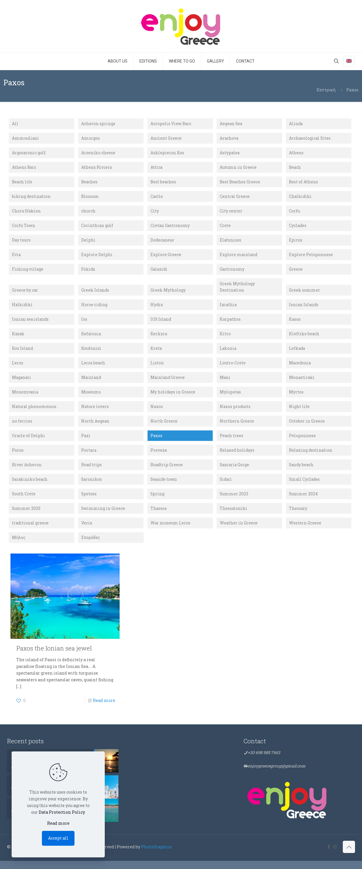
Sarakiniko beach (30, 486)
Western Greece (305, 530)
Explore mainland (239, 257)
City (154, 213)
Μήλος (19, 545)
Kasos (295, 323)
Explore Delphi (97, 257)
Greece (296, 272)
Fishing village (28, 272)
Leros (17, 367)
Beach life (22, 183)
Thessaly (298, 516)
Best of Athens (303, 183)
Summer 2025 (26, 516)
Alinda (296, 124)
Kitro (225, 338)
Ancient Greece (166, 138)
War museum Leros (170, 530)
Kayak (18, 338)
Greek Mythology (168, 293)
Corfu (294, 213)
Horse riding (94, 308)
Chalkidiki (300, 198)
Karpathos (230, 323)
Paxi (86, 442)
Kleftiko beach (304, 338)
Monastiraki (302, 382)
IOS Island (161, 323)
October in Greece (307, 427)
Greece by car (25, 293)
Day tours (21, 242)
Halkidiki (22, 308)
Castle (156, 198)
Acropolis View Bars (171, 124)
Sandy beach (302, 471)
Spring (157, 501)
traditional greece (30, 530)
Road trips (91, 471)
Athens (296, 153)
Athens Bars (24, 168)
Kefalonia (91, 338)
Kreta (156, 353)
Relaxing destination (311, 457)
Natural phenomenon (34, 412)
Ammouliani (25, 138)
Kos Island (22, 353)
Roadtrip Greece (166, 471)
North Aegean (95, 427)
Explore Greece (165, 257)
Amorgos (90, 138)
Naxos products (235, 412)
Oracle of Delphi (28, 442)
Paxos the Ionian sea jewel (54, 656)
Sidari (226, 486)
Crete (225, 227)
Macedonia (300, 367)
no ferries (22, 427)
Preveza (158, 457)
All (15, 124)
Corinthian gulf (97, 227)
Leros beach (93, 367)
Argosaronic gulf (29, 153)
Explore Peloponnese (311, 257)
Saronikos (91, 486)
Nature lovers (95, 412)
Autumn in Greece (238, 168)
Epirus (295, 242)
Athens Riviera (96, 168)
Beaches (89, 183)
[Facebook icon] (328, 855)
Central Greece (235, 198)
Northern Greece (237, 427)
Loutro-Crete (233, 367)
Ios (84, 323)
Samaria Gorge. (235, 471)
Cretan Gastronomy (170, 227)
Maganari (22, 382)
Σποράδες (90, 545)
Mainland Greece (168, 382)
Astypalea (230, 153)
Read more (104, 708)
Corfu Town (23, 227)
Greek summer (304, 293)
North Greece (164, 427)
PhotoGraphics (156, 855)
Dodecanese (162, 242)
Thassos (158, 516)
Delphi (88, 242)
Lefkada (297, 353)
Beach (295, 168)
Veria (86, 530)
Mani (225, 382)
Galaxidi (159, 272)
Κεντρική (326, 90)
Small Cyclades (305, 486)
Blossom (90, 198)
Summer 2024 (303, 501)
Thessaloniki (234, 516)
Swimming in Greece (103, 516)
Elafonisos (231, 242)
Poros (18, 457)
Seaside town (164, 486)
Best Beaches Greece (240, 183)
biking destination (31, 198)
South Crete (24, 501)
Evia (16, 257)
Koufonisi (91, 353)
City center (231, 213)
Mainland (91, 382)
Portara (89, 457)
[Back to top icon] (349, 855)
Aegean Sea (231, 124)
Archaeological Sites (310, 138)
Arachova (229, 138)
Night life (299, 412)
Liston (157, 367)
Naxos (156, 412)
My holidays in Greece (173, 397)
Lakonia (228, 353)
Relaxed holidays (237, 457)
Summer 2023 (234, 501)
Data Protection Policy (62, 812)
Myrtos (296, 397)
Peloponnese (302, 442)
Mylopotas (230, 397)
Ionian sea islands (31, 323)
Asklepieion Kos (167, 153)
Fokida (88, 272)
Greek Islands (95, 293)
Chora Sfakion (27, 213)
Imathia (228, 308)
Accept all (58, 838)
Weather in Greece (239, 530)
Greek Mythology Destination (237, 290)
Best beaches (163, 183)
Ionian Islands (304, 308)
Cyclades (298, 227)
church (88, 213)
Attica (156, 168)
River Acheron (27, 471)
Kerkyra (158, 338)
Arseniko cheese (98, 153)
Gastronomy (232, 272)
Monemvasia (25, 397)
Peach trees (232, 442)
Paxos (156, 442)
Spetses (89, 501)
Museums (91, 397)
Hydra (156, 308)
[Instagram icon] (335, 855)
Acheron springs (98, 124)
